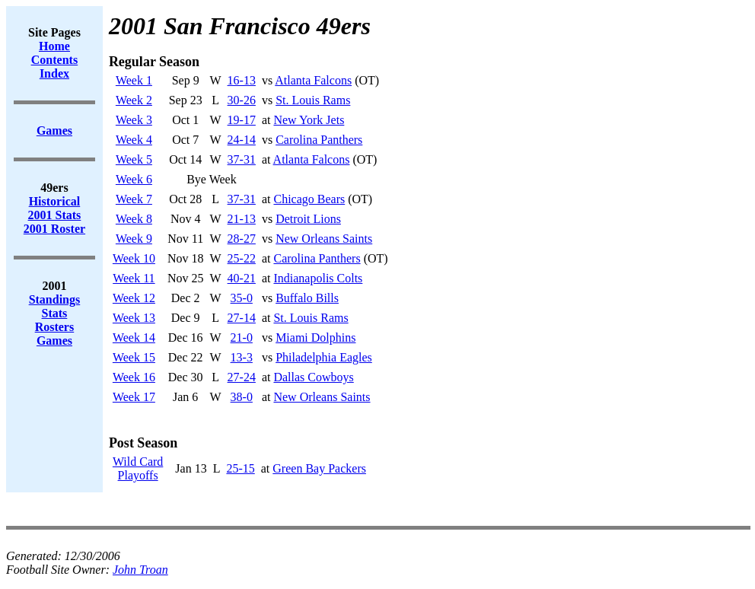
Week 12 (134, 297)
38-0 (242, 396)
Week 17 (134, 396)
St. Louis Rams (313, 100)
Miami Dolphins (315, 337)
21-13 (242, 218)
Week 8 (134, 218)
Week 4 (134, 139)
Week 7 (134, 199)
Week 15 (134, 357)
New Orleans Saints (324, 238)
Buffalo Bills (307, 297)
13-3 (242, 357)
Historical (55, 201)
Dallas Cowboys (313, 377)
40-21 (242, 278)
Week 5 (134, 159)
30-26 (242, 100)
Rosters (55, 326)
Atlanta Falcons (313, 80)
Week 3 (134, 119)
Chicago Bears (309, 199)
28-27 (242, 238)
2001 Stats (54, 215)
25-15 (240, 468)
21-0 (242, 337)
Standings (55, 299)
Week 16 (134, 377)
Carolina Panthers (319, 139)
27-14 (242, 317)
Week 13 (134, 317)
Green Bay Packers (319, 468)
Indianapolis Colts (317, 278)
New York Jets (308, 119)
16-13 (242, 80)
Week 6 (134, 179)
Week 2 (134, 100)
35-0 (242, 297)
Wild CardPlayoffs (138, 468)
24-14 (242, 139)
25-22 (242, 258)
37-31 (242, 159)
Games (54, 340)
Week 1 (134, 80)
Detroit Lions (308, 218)
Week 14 (134, 337)
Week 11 (134, 278)
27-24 (242, 377)
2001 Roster (54, 228)
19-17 (242, 119)
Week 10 (134, 258)
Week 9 (134, 238)
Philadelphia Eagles (324, 357)
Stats (55, 313)
